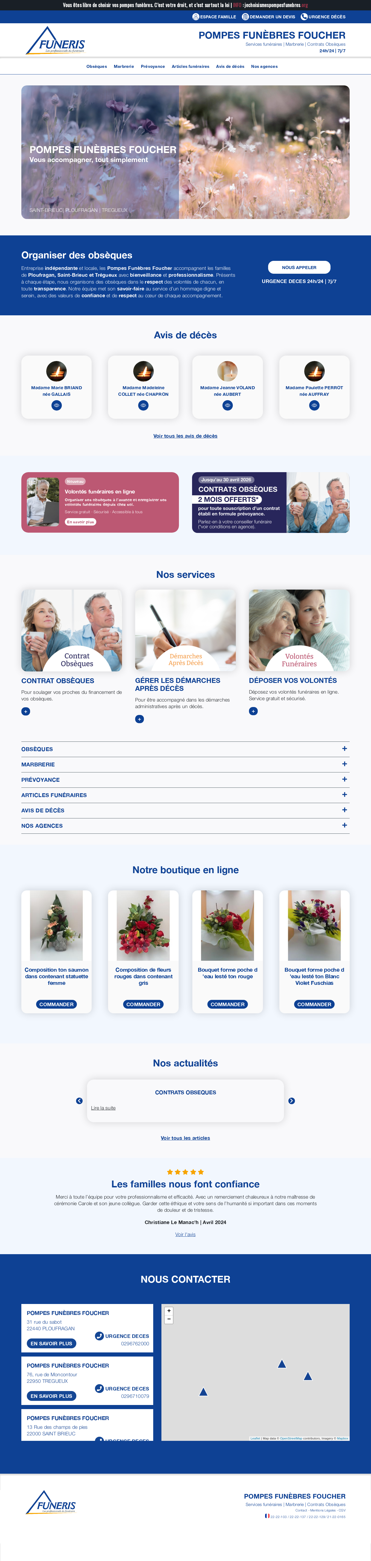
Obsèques (184, 749)
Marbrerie (184, 764)
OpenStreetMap (291, 1438)
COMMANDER (56, 1004)
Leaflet (255, 1438)
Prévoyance (184, 780)
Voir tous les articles (185, 1138)
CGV (342, 1510)
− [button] (169, 1319)
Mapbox (342, 1438)
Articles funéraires (184, 795)
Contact (301, 1510)
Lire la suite (103, 1108)
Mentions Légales (323, 1510)
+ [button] (169, 1311)
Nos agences (184, 826)
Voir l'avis (185, 1234)
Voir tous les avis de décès (185, 436)
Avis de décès (184, 810)
